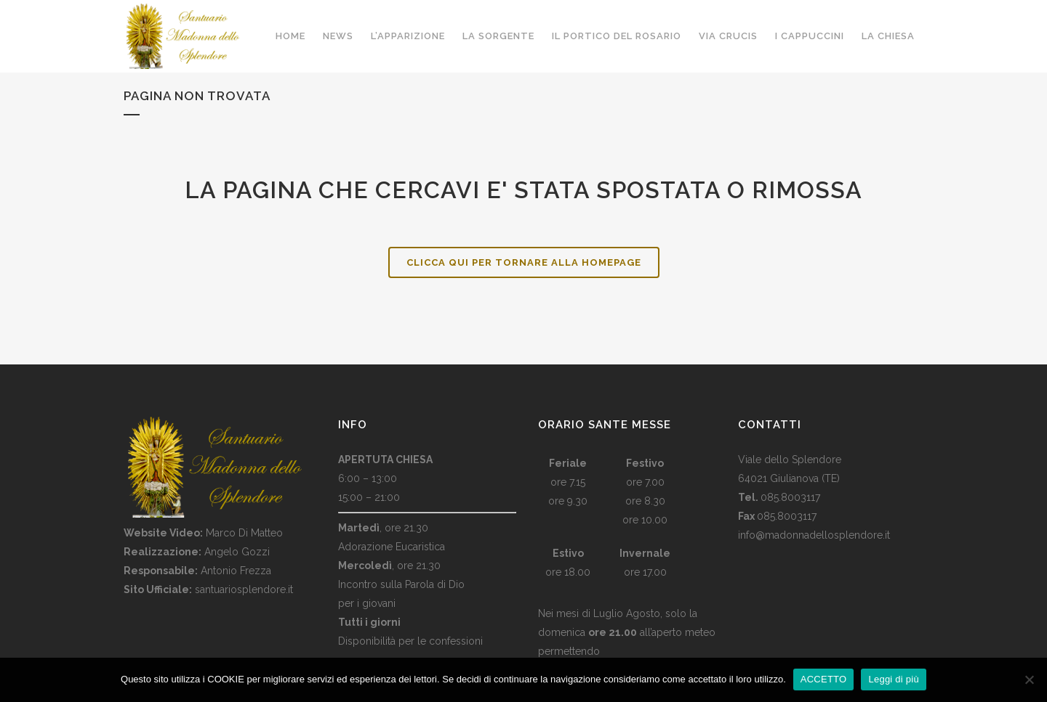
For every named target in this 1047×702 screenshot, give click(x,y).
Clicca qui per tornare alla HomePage (523, 262)
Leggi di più (893, 679)
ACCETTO (824, 679)
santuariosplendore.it (244, 589)
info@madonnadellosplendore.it (814, 535)
